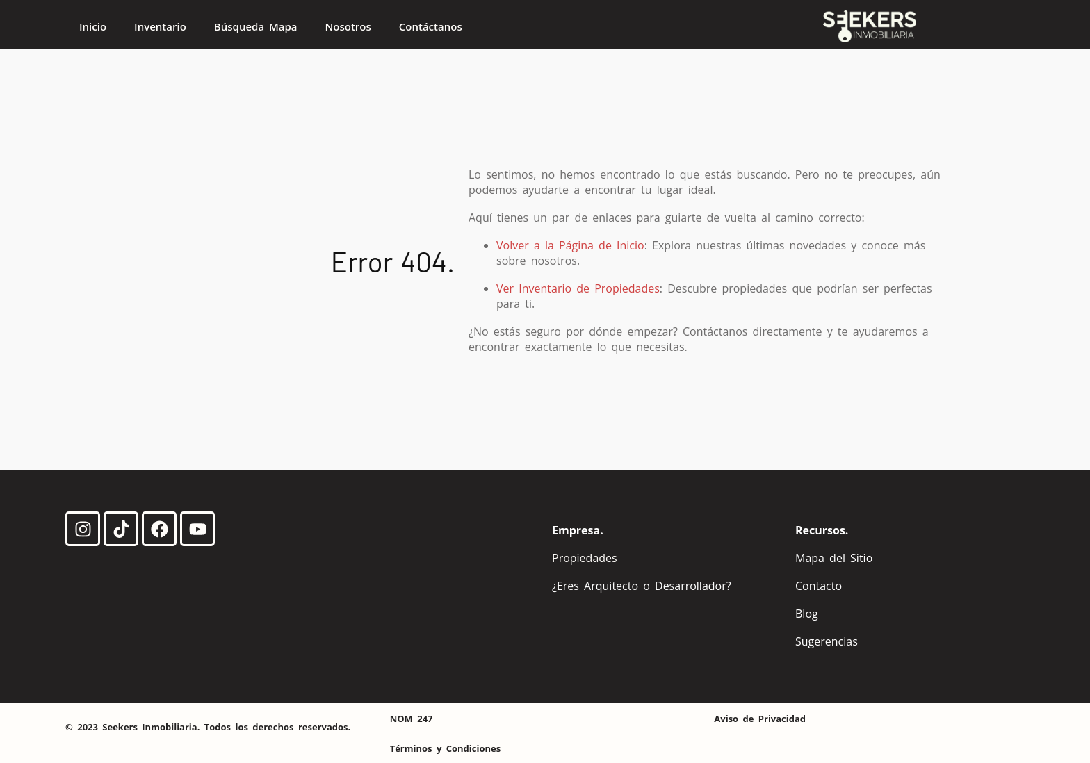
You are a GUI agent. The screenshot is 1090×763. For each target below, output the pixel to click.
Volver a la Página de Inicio (570, 245)
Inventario (160, 26)
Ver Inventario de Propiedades (578, 288)
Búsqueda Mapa (256, 26)
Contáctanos (430, 26)
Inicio (92, 26)
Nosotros (348, 26)
